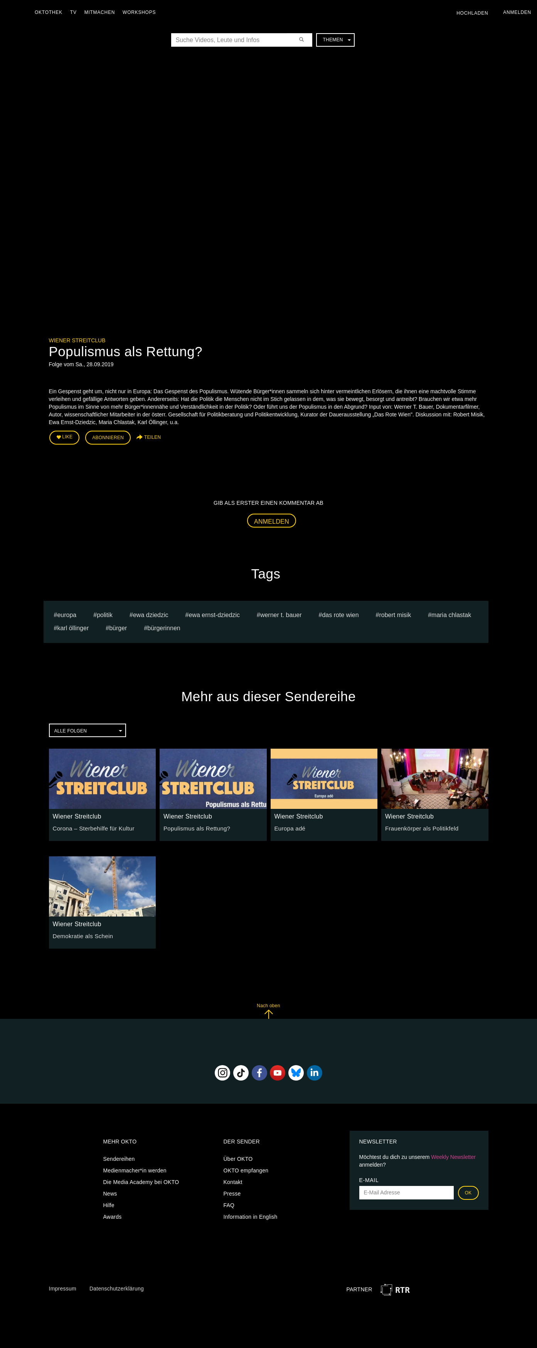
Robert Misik (395, 613)
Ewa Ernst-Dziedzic (214, 613)
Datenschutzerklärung (116, 1287)
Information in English (251, 1215)
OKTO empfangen (246, 1168)
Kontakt (233, 1180)
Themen (336, 39)
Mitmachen (101, 12)
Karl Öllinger (73, 626)
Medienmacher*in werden (135, 1168)
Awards (112, 1215)
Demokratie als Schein (81, 934)
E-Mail (369, 1178)
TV (75, 12)
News (110, 1192)
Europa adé (288, 826)
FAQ (229, 1203)
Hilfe (108, 1203)
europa (66, 613)
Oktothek (50, 12)
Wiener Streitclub (77, 340)
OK (468, 1191)
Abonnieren (108, 437)
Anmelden (271, 519)
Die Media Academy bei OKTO (141, 1180)
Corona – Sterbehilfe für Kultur (91, 826)
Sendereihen (119, 1157)
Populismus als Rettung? (194, 826)
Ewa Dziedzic (150, 613)
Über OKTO (238, 1157)
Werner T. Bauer (281, 613)
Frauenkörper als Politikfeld (419, 826)
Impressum (62, 1287)
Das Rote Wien (340, 613)
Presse (232, 1192)
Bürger (118, 626)
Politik (105, 613)
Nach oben (268, 1009)
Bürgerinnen (163, 626)
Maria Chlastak (451, 613)
